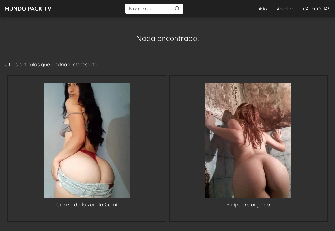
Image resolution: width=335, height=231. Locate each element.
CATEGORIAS (316, 9)
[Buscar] (177, 8)
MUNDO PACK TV (28, 8)
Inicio (261, 9)
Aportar (285, 9)
